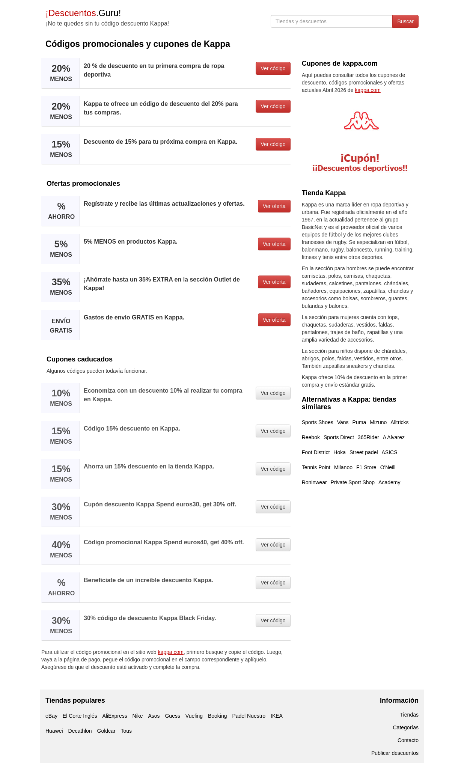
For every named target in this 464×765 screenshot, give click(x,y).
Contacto (408, 740)
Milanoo (343, 467)
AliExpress (114, 716)
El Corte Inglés (80, 716)
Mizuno (378, 422)
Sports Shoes (317, 422)
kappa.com (171, 652)
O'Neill (388, 467)
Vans (343, 422)
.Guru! (83, 13)
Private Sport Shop (353, 482)
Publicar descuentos (395, 753)
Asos (154, 716)
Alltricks (399, 422)
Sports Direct (339, 437)
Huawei (54, 731)
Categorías (406, 727)
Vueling (194, 716)
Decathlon (80, 731)
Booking (217, 716)
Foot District (316, 452)
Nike (138, 716)
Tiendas (409, 715)
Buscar (405, 21)
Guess (172, 716)
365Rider (368, 437)
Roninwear (314, 482)
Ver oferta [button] (274, 206)
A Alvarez (394, 437)
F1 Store (366, 467)
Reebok (311, 437)
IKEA (277, 716)
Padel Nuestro (248, 716)
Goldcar (106, 731)
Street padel (364, 452)
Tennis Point (316, 467)
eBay (51, 716)
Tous (126, 731)
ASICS (390, 452)
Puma (359, 422)
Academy (389, 482)
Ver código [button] (273, 68)
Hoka (339, 452)
